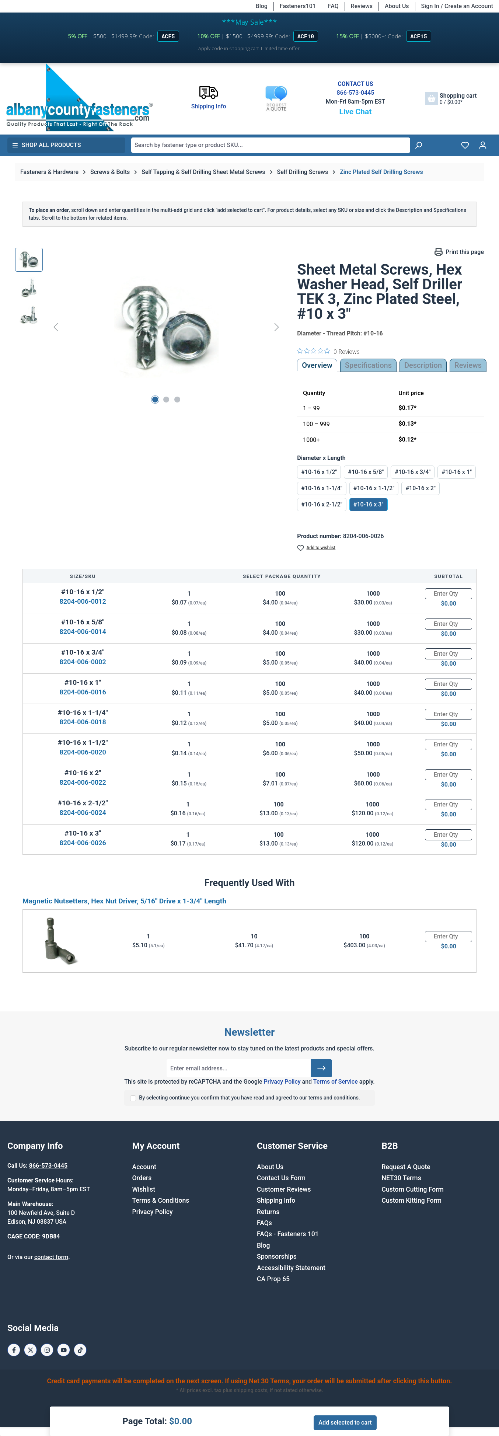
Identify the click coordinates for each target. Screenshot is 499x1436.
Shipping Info (276, 1200)
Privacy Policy (282, 1081)
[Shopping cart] (450, 98)
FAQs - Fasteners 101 (288, 1234)
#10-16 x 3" (368, 504)
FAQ (333, 6)
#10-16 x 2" (420, 488)
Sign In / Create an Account (457, 6)
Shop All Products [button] (46, 145)
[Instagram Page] (47, 1349)
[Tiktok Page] (80, 1349)
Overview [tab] (317, 365)
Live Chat (355, 111)
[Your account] (483, 145)
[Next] (276, 327)
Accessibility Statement (291, 1268)
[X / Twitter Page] (30, 1349)
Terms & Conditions (160, 1200)
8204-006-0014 (83, 631)
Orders (142, 1178)
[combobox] (270, 145)
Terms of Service (335, 1081)
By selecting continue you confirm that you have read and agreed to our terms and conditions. (249, 1098)
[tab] (423, 365)
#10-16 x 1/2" (319, 471)
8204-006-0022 (83, 782)
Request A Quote (406, 1167)
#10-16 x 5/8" (366, 471)
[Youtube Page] (63, 1349)
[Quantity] (448, 593)
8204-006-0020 (83, 752)
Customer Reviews (284, 1189)
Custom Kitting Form (412, 1200)
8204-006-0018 (83, 722)
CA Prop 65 (273, 1279)
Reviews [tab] (468, 365)
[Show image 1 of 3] (155, 399)
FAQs (264, 1223)
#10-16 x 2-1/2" (321, 504)
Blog (262, 6)
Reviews (362, 6)
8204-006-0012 (83, 601)
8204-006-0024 (83, 812)
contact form (51, 1257)
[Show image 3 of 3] (177, 399)
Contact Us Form (281, 1178)
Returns (268, 1212)
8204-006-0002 (83, 662)
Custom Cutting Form (413, 1189)
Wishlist (144, 1189)
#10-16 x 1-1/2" (374, 488)
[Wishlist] (465, 145)
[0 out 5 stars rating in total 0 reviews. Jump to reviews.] (328, 351)
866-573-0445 (355, 92)
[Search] (418, 145)
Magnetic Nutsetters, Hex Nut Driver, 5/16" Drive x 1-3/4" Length (124, 901)
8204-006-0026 (83, 843)
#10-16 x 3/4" (412, 471)
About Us (397, 6)
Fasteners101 (298, 6)
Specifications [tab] (368, 365)
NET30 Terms (401, 1178)
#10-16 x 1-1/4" (321, 488)
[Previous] (55, 327)
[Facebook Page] (13, 1349)
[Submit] (321, 1068)
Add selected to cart (344, 1422)
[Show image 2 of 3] (166, 399)
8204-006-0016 (83, 692)
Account (144, 1167)
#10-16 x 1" (457, 471)
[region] (149, 327)
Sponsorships (277, 1256)
